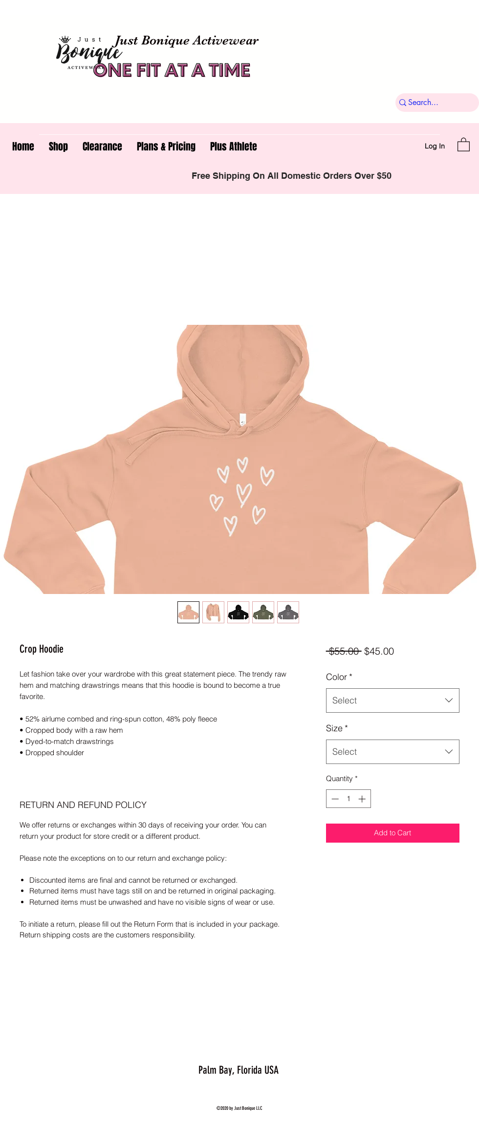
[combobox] (392, 700)
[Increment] (363, 799)
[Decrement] (334, 799)
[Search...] (433, 102)
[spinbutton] (348, 799)
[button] (463, 144)
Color (339, 676)
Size (337, 728)
